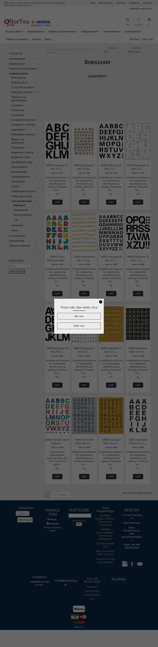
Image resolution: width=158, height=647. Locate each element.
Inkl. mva (79, 316)
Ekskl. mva (79, 325)
